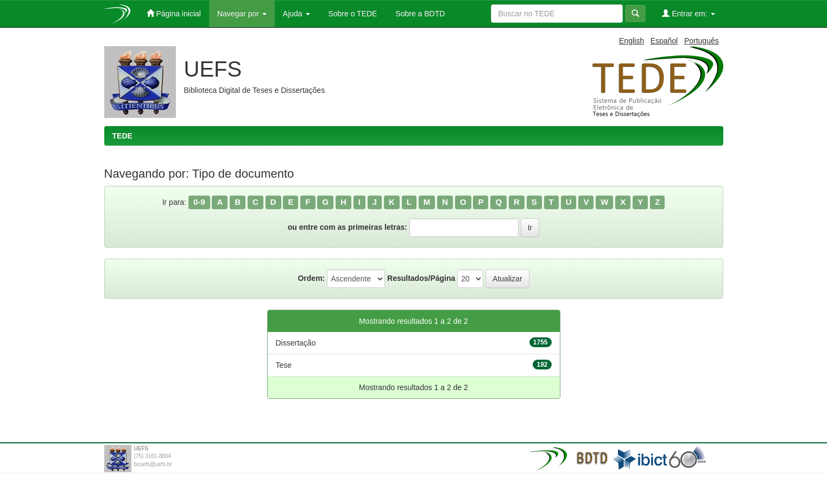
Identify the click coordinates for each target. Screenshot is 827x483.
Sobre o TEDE (351, 13)
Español (664, 40)
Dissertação (296, 342)
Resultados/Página (421, 278)
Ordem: (311, 278)
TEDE (122, 135)
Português (701, 40)
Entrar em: (688, 13)
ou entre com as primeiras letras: (347, 227)
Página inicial (174, 13)
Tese (284, 365)
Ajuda (296, 13)
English (631, 40)
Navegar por (242, 13)
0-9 (199, 201)
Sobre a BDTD (419, 13)
